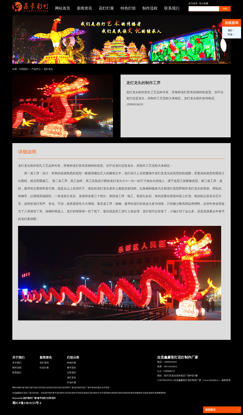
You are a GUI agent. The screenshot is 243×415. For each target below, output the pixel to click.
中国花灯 (23, 69)
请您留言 (222, 409)
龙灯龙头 (48, 69)
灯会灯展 (44, 367)
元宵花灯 (71, 372)
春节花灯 (71, 367)
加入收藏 (203, 3)
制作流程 (150, 8)
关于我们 (16, 362)
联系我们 (171, 8)
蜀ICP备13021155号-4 (26, 403)
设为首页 (193, 3)
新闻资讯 (84, 8)
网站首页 (62, 8)
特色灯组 (128, 8)
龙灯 (118, 165)
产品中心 (36, 69)
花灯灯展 (106, 8)
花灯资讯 (44, 362)
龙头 (167, 173)
